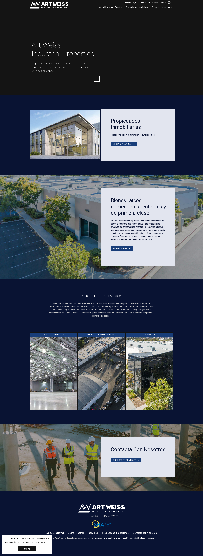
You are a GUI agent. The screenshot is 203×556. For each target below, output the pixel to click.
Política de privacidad (102, 538)
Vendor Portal (144, 3)
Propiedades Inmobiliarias (138, 7)
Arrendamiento (54, 335)
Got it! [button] (27, 549)
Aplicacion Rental (159, 3)
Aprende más (121, 248)
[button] (170, 2)
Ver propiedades (124, 144)
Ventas (149, 335)
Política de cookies (146, 538)
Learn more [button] (40, 542)
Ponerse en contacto (126, 460)
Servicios (119, 7)
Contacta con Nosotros (162, 7)
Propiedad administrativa (101, 335)
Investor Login (130, 3)
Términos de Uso (119, 538)
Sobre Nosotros (105, 7)
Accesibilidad (132, 538)
